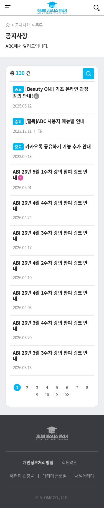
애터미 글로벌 (54, 475)
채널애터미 (84, 475)
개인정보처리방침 (38, 462)
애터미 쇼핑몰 (22, 475)
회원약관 (69, 462)
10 (47, 394)
